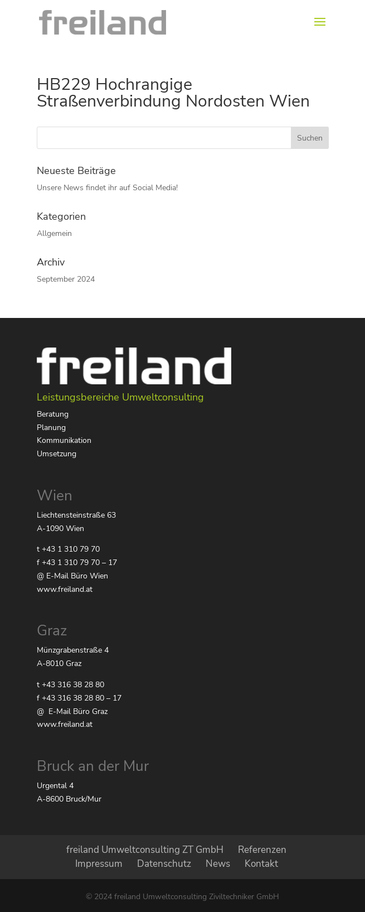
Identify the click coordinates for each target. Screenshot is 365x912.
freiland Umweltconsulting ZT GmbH (144, 849)
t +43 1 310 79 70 (68, 549)
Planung (51, 427)
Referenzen (262, 849)
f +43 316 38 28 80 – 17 (79, 698)
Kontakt (261, 863)
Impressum (99, 863)
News (218, 863)
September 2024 (66, 279)
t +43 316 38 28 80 (70, 684)
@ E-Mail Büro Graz (72, 711)
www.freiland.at (65, 589)
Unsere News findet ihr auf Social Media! (107, 187)
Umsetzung (56, 453)
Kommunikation (64, 440)
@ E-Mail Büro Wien (72, 576)
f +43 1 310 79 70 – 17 (77, 562)
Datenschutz (164, 863)
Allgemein (54, 233)
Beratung (53, 414)
